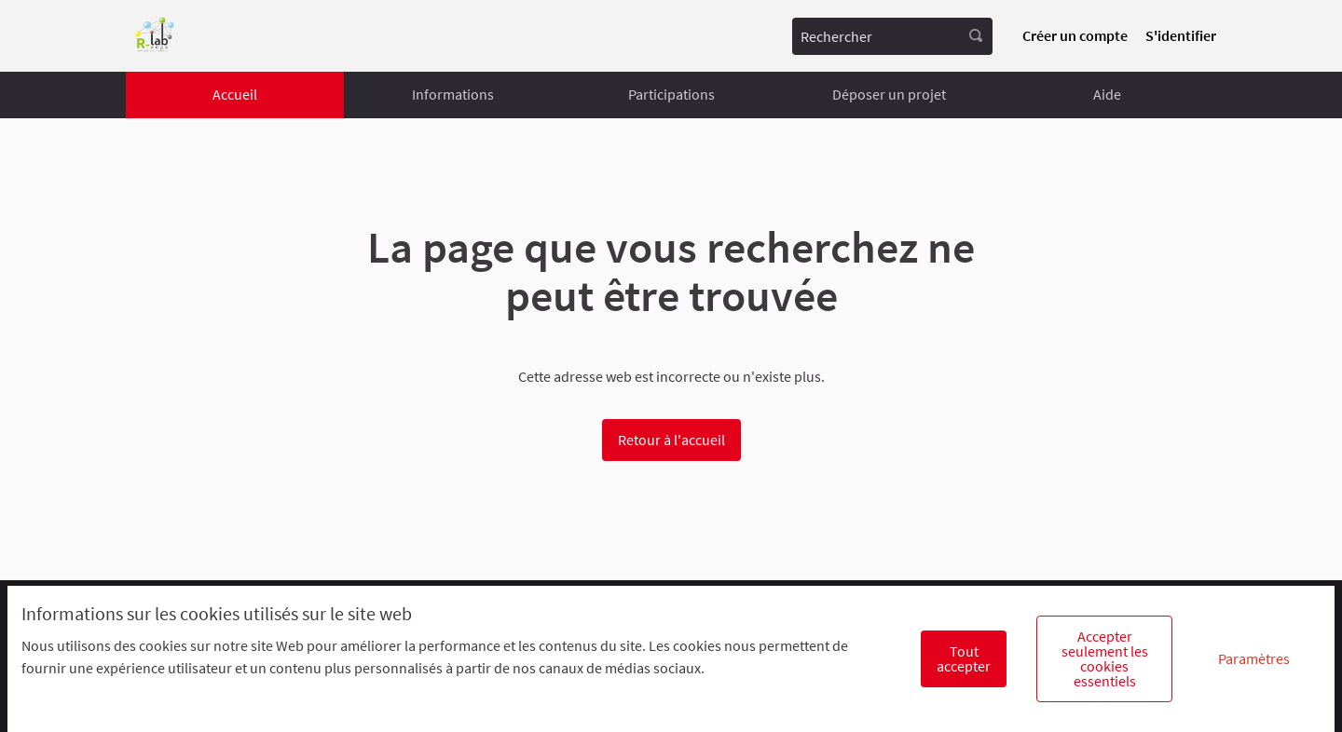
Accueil (234, 94)
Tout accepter (964, 658)
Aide (1107, 94)
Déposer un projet (889, 94)
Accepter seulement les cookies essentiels (1104, 658)
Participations (671, 94)
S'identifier (1180, 35)
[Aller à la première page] (155, 36)
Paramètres (1254, 658)
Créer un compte (1075, 35)
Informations (453, 94)
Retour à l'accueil (671, 439)
